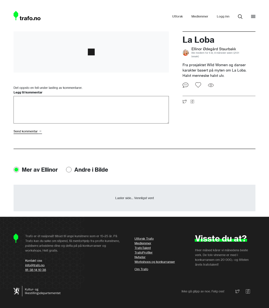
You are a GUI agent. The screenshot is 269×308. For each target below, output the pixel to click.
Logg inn (223, 16)
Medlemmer (199, 16)
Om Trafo (141, 269)
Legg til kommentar (28, 92)
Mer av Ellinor (40, 169)
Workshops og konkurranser (154, 262)
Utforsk (177, 16)
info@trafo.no (35, 265)
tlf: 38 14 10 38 (35, 270)
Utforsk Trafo (144, 238)
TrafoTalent (142, 248)
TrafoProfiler (143, 252)
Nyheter (140, 257)
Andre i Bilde (91, 169)
